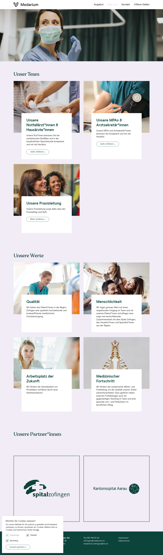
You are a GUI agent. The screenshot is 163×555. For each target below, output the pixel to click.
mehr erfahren (37, 152)
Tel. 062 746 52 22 (91, 538)
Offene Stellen (142, 4)
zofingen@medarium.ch (94, 541)
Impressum (123, 538)
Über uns (112, 4)
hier (37, 530)
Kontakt (126, 4)
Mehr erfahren (37, 219)
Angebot (99, 4)
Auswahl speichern (17, 547)
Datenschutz (124, 541)
